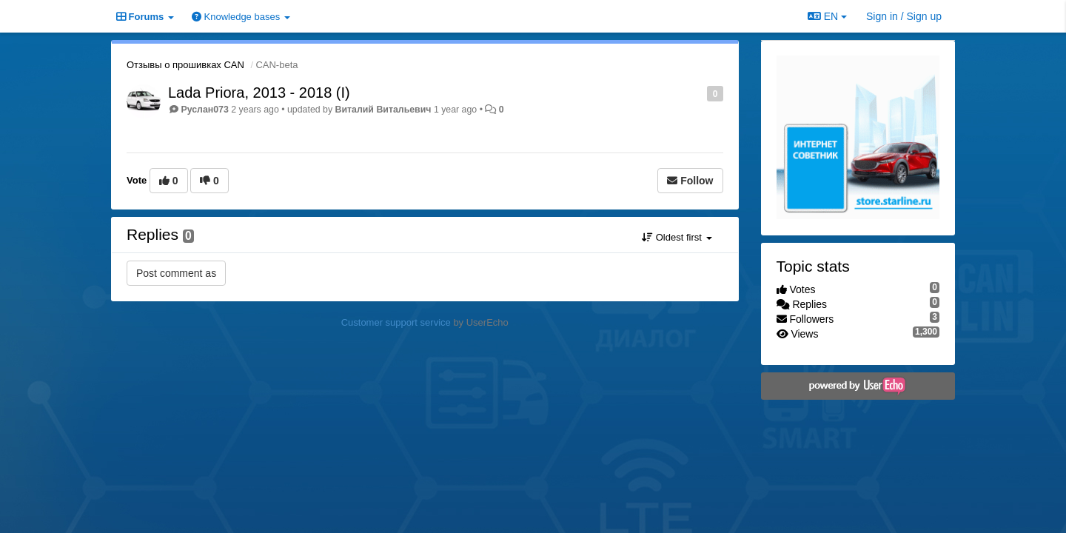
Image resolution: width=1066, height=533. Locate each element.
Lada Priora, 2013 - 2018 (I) (259, 92)
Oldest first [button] (676, 237)
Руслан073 (204, 109)
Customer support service (396, 322)
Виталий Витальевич (383, 109)
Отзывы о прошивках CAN (185, 64)
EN (827, 16)
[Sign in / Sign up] (904, 16)
